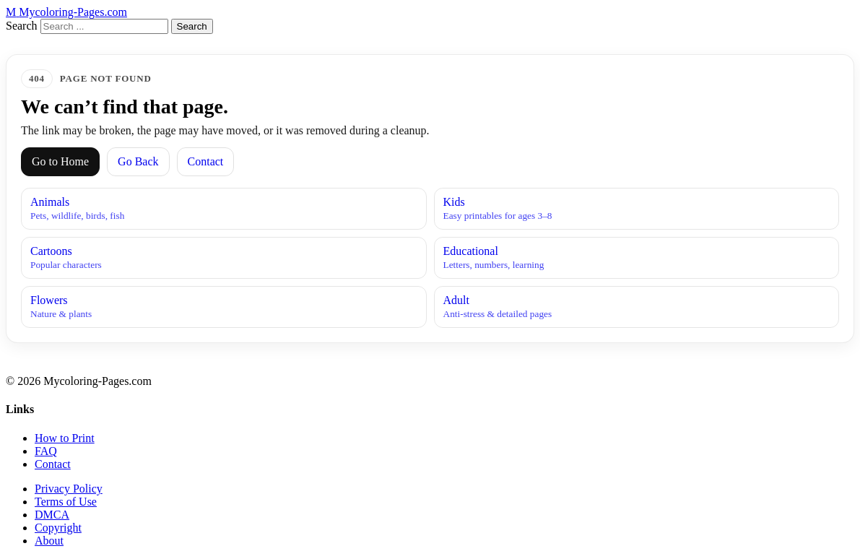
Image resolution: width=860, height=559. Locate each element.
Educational (636, 258)
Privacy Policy (69, 488)
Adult (636, 307)
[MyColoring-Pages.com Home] (66, 12)
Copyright (58, 527)
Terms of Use (66, 501)
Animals (223, 209)
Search (22, 26)
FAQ (46, 451)
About (49, 540)
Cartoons (223, 258)
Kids (636, 209)
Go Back (138, 161)
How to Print (65, 438)
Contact (206, 161)
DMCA (52, 514)
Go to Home (60, 161)
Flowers (223, 307)
